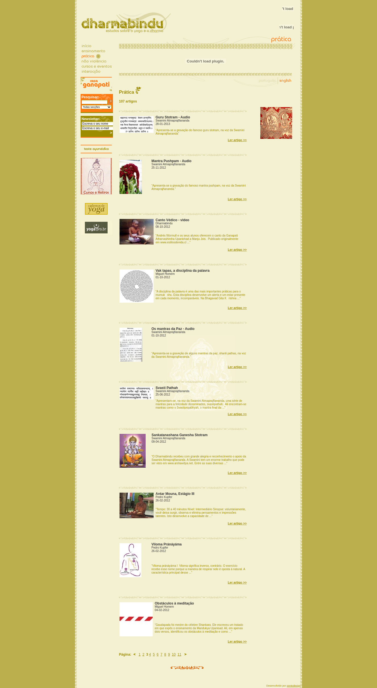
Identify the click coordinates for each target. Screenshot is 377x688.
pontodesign (294, 685)
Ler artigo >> (237, 140)
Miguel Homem (165, 273)
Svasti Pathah (167, 388)
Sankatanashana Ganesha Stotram (180, 435)
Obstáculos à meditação (174, 603)
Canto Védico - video (172, 220)
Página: (125, 654)
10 (173, 654)
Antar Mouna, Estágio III (175, 494)
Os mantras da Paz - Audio (173, 329)
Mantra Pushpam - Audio (172, 161)
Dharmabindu (164, 223)
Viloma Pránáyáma (167, 544)
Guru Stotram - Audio (173, 117)
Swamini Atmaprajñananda (172, 120)
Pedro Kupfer (164, 497)
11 (179, 654)
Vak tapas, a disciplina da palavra (183, 271)
